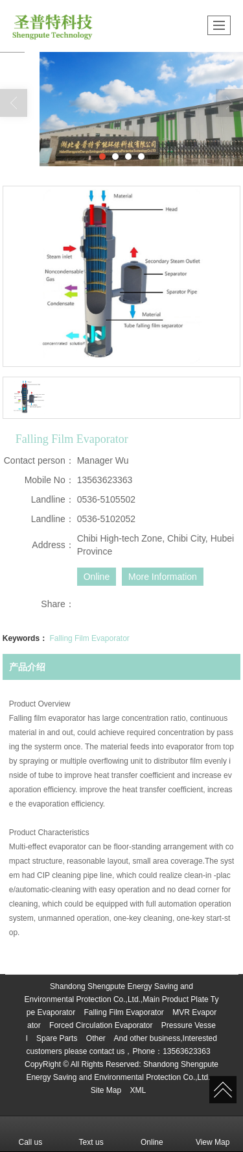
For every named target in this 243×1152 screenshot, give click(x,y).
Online (97, 576)
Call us (31, 1133)
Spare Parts (56, 1038)
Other (96, 1038)
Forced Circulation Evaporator (100, 1025)
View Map (212, 1133)
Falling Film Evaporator (89, 638)
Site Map (106, 1090)
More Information (162, 576)
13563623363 (186, 1051)
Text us (91, 1133)
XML (138, 1090)
